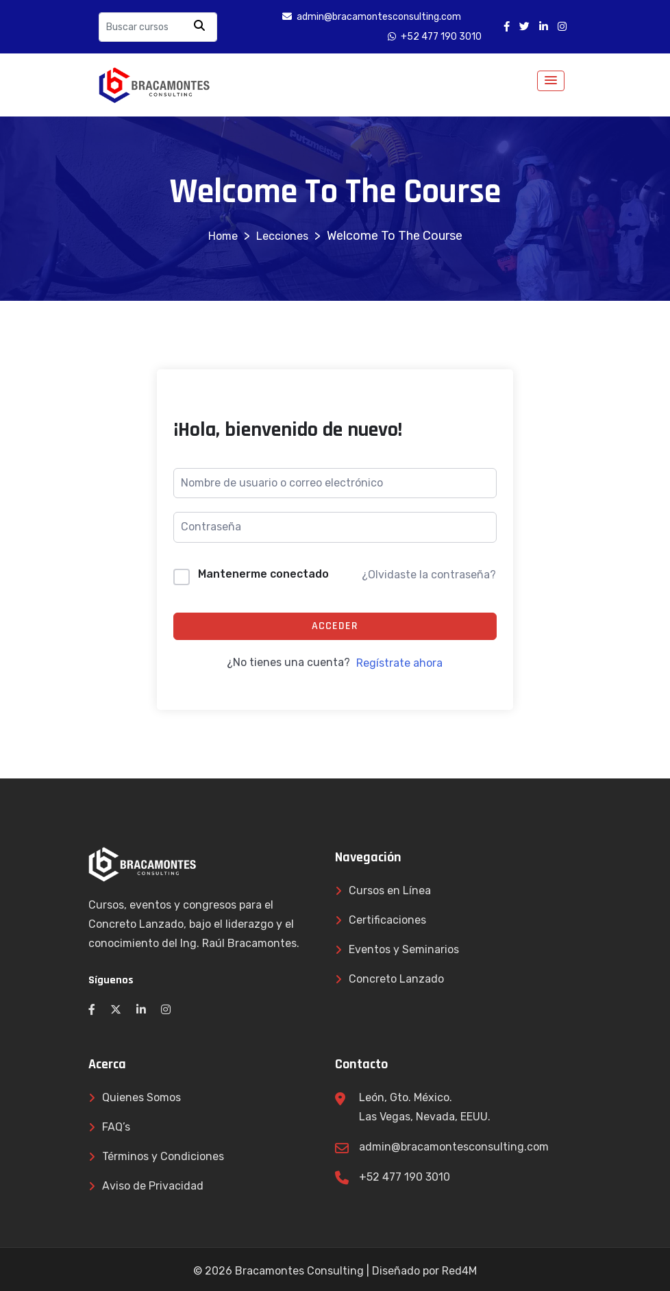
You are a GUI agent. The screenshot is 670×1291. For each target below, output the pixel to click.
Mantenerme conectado (263, 573)
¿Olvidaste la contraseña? (429, 574)
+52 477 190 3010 (404, 1176)
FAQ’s (116, 1126)
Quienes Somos (141, 1097)
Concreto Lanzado (396, 978)
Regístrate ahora (399, 662)
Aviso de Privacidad (152, 1185)
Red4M (459, 1270)
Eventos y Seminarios (404, 949)
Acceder (335, 626)
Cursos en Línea (390, 890)
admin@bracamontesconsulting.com (454, 1146)
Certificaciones (387, 919)
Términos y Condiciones (163, 1156)
